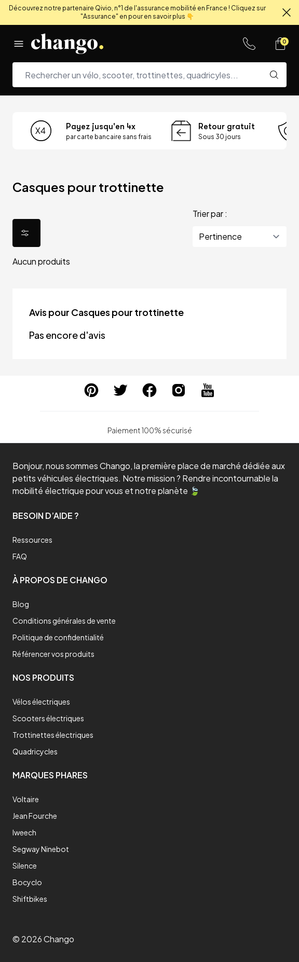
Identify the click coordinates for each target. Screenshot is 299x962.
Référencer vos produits (53, 653)
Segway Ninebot (40, 849)
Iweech (24, 832)
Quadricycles (35, 751)
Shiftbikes (29, 898)
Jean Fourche (34, 815)
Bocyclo (27, 882)
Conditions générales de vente (64, 620)
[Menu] (18, 43)
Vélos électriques (41, 701)
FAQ (19, 556)
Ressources (32, 539)
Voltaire (25, 799)
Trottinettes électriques (52, 734)
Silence (24, 865)
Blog (20, 604)
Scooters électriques (48, 718)
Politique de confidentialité (58, 637)
